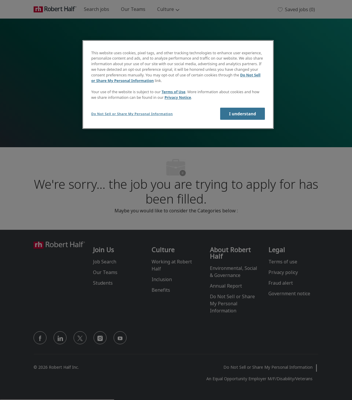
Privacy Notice (178, 97)
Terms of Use (173, 91)
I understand (242, 114)
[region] (178, 84)
